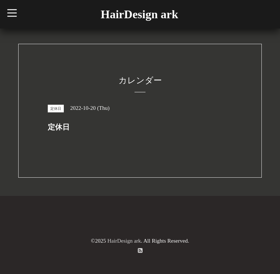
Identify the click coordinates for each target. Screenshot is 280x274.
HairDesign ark (139, 14)
